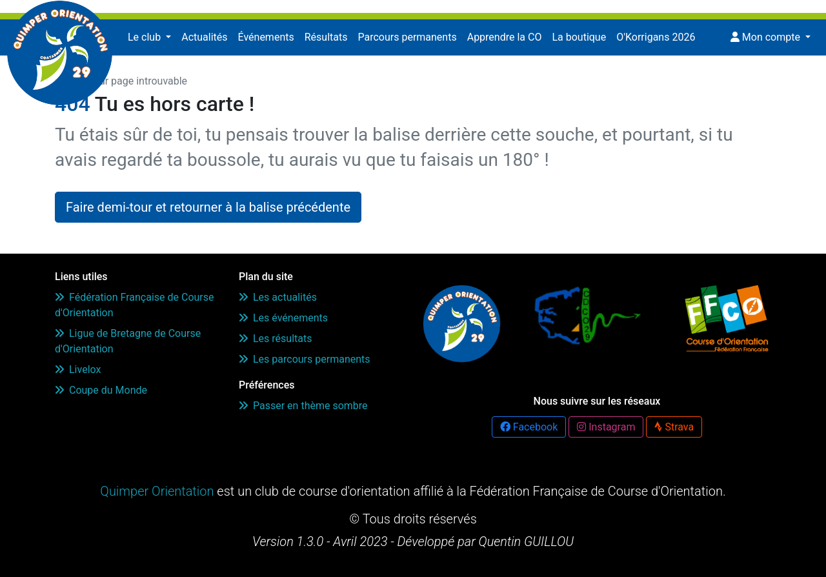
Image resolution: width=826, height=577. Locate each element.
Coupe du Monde (101, 390)
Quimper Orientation (157, 491)
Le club (145, 37)
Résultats (326, 37)
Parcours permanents (407, 37)
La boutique (579, 37)
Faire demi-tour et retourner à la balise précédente (208, 207)
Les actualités (278, 297)
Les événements (283, 318)
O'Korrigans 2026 (655, 37)
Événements (266, 37)
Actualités (204, 37)
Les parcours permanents (304, 359)
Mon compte (766, 37)
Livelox (78, 369)
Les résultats (275, 338)
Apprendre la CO (504, 37)
